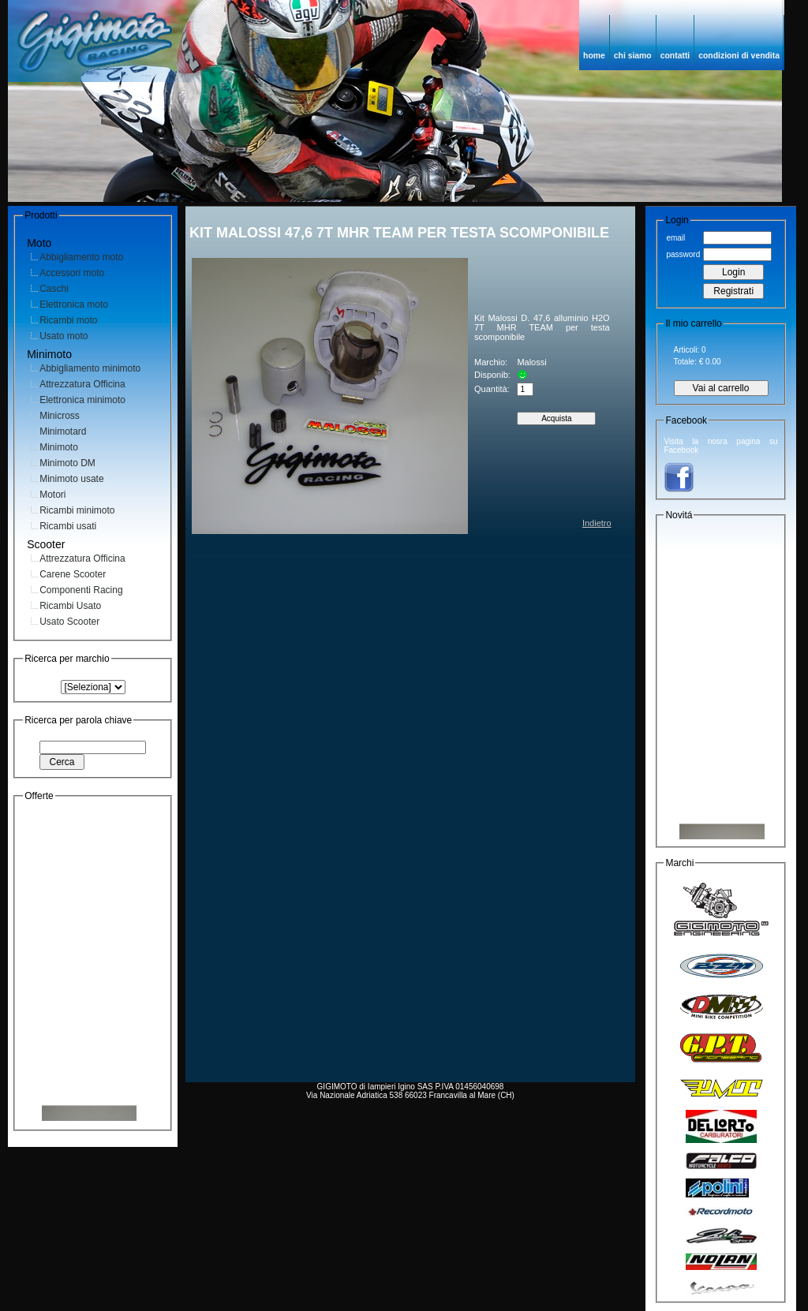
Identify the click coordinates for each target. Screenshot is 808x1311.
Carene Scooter (72, 574)
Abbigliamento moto (81, 257)
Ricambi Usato (70, 605)
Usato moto (63, 336)
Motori (52, 494)
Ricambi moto (68, 320)
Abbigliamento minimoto (89, 368)
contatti (675, 55)
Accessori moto (71, 272)
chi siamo (633, 55)
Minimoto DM (67, 463)
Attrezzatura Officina (82, 384)
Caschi (54, 288)
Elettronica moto (73, 304)
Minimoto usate (71, 478)
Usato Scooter (69, 621)
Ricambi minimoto (76, 510)
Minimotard (62, 431)
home (594, 55)
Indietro (597, 523)
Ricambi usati (67, 526)
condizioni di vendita (739, 55)
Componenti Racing (80, 590)
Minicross (59, 415)
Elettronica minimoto (82, 399)
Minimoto (58, 447)
